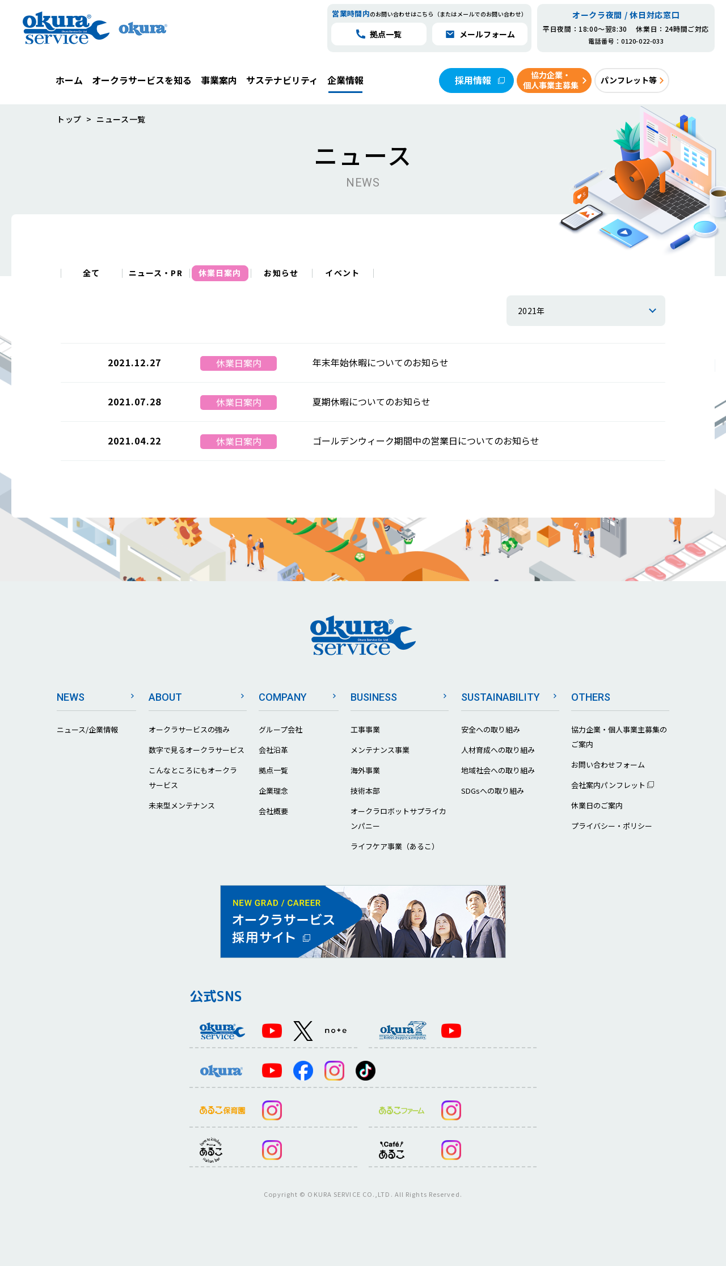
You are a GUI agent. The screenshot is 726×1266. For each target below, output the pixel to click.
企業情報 (345, 80)
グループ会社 (280, 729)
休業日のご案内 (597, 805)
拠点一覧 (273, 770)
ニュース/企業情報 (87, 729)
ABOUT (165, 697)
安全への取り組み (490, 729)
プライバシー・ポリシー (611, 825)
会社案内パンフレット (612, 785)
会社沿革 (273, 749)
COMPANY (283, 697)
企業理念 (273, 790)
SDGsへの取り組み (492, 790)
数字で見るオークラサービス (196, 749)
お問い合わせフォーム (608, 764)
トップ (69, 119)
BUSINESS (374, 697)
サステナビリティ (282, 80)
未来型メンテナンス (182, 805)
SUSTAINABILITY (500, 697)
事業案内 (219, 80)
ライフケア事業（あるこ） (395, 846)
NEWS (71, 697)
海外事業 (365, 770)
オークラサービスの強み (189, 729)
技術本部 (365, 790)
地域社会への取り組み (498, 770)
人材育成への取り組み (498, 749)
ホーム (69, 80)
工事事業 (365, 729)
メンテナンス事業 (380, 749)
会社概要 (273, 811)
